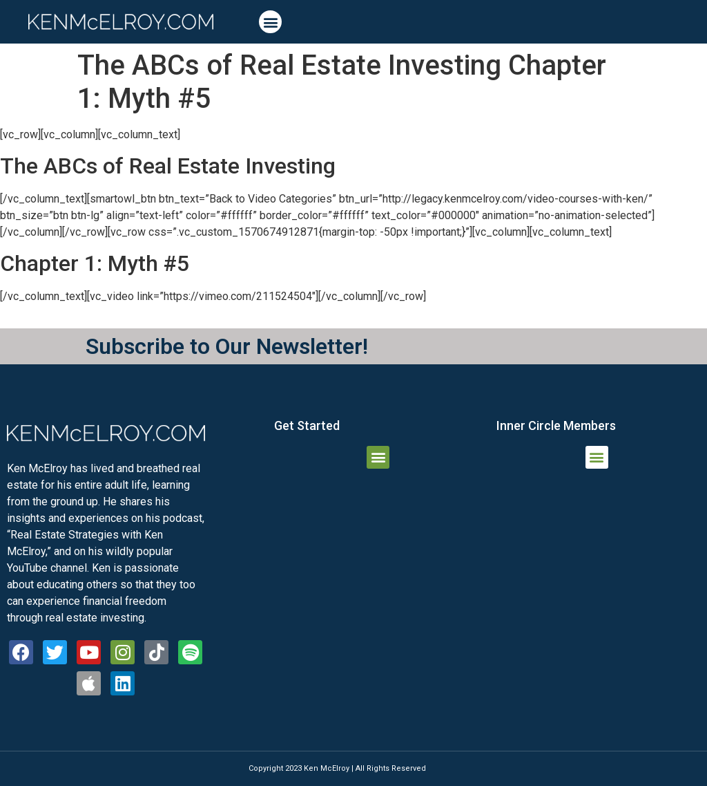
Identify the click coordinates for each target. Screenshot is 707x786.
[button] (270, 22)
